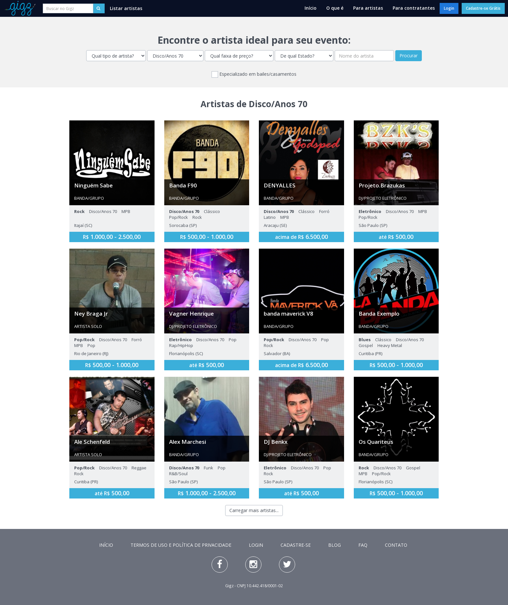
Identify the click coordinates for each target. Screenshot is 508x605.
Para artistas (368, 8)
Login (449, 8)
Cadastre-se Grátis (483, 8)
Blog (334, 545)
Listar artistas (126, 8)
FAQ (362, 545)
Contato (396, 545)
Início (311, 8)
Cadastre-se (296, 545)
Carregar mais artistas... (254, 510)
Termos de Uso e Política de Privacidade (181, 545)
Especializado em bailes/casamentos (254, 74)
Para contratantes (414, 8)
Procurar (408, 55)
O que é (334, 8)
